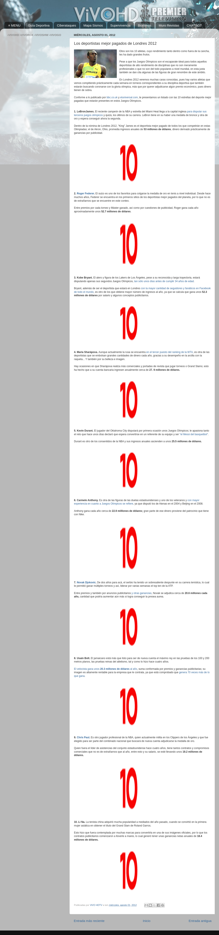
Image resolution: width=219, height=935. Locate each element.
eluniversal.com (129, 97)
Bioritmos (144, 25)
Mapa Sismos (93, 25)
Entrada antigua (200, 921)
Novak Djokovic (86, 582)
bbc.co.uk (112, 97)
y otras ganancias (141, 593)
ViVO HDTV (96, 905)
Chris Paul (83, 737)
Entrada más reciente (89, 921)
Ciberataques (66, 25)
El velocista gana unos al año (105, 668)
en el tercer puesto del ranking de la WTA (169, 352)
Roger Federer (85, 193)
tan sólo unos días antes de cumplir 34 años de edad (164, 281)
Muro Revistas (169, 25)
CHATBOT (194, 25)
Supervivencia (120, 25)
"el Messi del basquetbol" (194, 434)
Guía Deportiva (39, 25)
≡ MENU (14, 25)
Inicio (146, 921)
